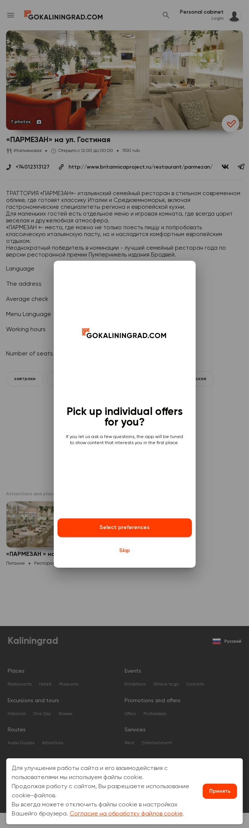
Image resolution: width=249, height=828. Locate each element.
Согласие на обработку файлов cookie (126, 814)
